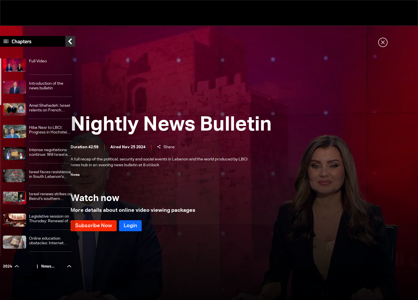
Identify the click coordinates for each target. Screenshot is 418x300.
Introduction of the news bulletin (46, 88)
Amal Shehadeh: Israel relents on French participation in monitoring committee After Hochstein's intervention (49, 111)
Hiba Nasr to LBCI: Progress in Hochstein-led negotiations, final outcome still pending (50, 133)
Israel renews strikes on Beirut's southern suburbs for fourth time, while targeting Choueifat (50, 199)
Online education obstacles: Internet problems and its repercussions (46, 244)
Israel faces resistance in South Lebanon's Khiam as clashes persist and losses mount (50, 177)
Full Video (38, 64)
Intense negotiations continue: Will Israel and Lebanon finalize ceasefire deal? (50, 155)
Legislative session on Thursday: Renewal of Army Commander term (50, 221)
